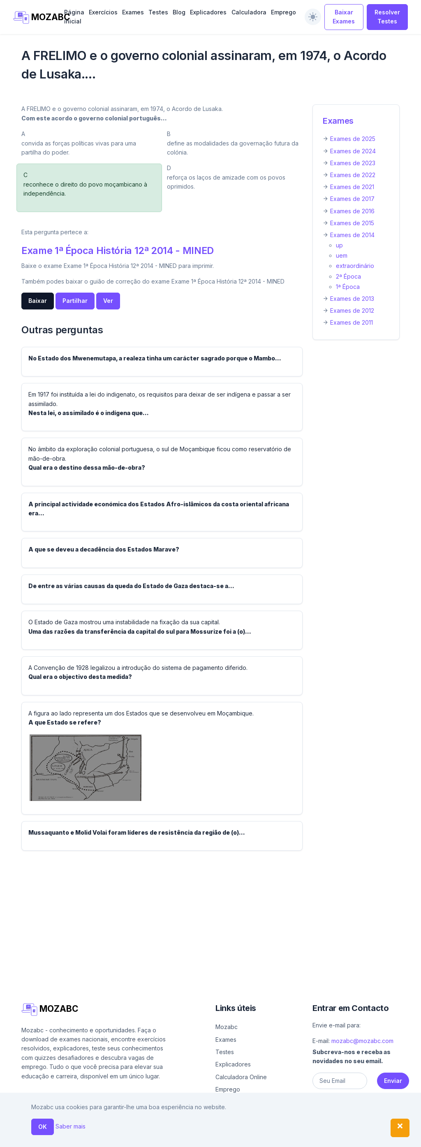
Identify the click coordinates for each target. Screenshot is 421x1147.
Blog (179, 12)
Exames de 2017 (352, 198)
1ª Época (348, 286)
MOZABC (34, 17)
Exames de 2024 (353, 151)
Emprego (283, 12)
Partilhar (75, 300)
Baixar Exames (344, 17)
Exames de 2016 (352, 211)
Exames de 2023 (352, 162)
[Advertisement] (210, 914)
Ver (108, 300)
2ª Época (348, 276)
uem (341, 255)
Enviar (393, 1080)
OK (42, 1126)
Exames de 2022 (352, 174)
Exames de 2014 (352, 234)
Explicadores (208, 12)
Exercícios (103, 12)
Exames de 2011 (351, 322)
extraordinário (355, 265)
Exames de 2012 (352, 310)
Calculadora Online (241, 1076)
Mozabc (226, 1026)
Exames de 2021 (352, 186)
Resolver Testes (387, 17)
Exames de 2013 (352, 298)
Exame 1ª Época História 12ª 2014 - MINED (117, 250)
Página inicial (74, 17)
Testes (158, 12)
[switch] (313, 16)
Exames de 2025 (352, 138)
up (339, 245)
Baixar (37, 300)
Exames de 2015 (352, 222)
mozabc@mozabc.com (362, 1040)
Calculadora (248, 12)
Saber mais (71, 1126)
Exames (133, 12)
